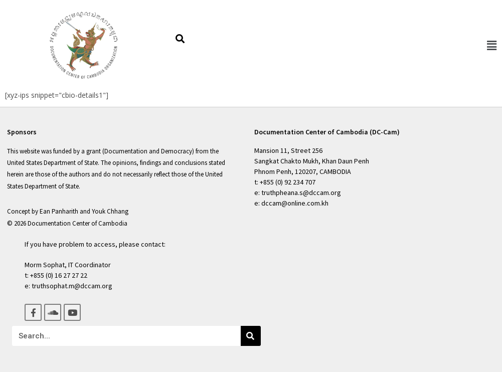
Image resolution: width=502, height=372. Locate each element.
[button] (491, 45)
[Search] (251, 336)
